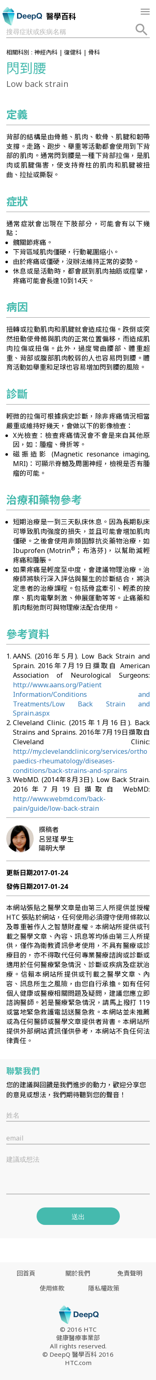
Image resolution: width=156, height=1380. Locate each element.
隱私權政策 (103, 1288)
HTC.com (78, 1362)
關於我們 (77, 1273)
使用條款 (52, 1288)
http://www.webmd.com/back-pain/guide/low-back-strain (59, 803)
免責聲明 (129, 1273)
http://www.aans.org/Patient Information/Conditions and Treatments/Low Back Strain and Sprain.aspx (81, 699)
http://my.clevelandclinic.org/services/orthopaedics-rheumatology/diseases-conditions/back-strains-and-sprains (80, 761)
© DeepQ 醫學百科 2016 (78, 1354)
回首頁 (26, 1273)
